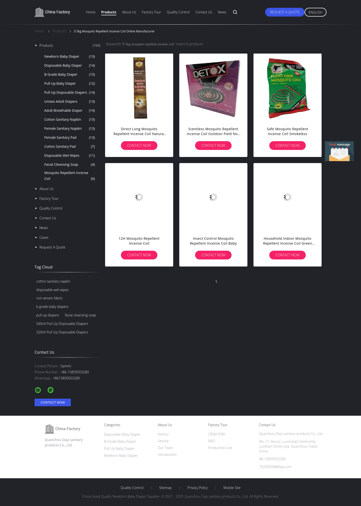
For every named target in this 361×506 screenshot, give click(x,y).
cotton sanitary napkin (53, 281)
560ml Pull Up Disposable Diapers (62, 323)
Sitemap (165, 487)
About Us (129, 12)
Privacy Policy (198, 487)
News (222, 12)
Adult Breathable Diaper (69, 110)
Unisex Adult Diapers (69, 101)
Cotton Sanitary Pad (69, 146)
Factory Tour (151, 12)
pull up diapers (47, 315)
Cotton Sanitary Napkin (69, 119)
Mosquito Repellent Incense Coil (69, 176)
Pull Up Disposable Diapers (69, 92)
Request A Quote (285, 12)
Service (163, 441)
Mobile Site (232, 487)
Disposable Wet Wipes (69, 155)
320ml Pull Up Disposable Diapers (62, 332)
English (315, 12)
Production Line (220, 447)
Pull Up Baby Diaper (69, 83)
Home (90, 12)
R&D (211, 441)
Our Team (165, 447)
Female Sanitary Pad (69, 137)
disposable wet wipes (52, 289)
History (163, 434)
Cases (43, 237)
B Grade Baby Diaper (69, 74)
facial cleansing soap (80, 315)
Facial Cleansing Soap (69, 164)
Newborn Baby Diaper (69, 56)
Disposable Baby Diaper (69, 65)
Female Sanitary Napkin (69, 128)
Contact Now (139, 145)
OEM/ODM (216, 434)
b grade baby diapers (52, 306)
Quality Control (178, 12)
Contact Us (203, 12)
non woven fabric (49, 298)
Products (108, 12)
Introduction (167, 454)
